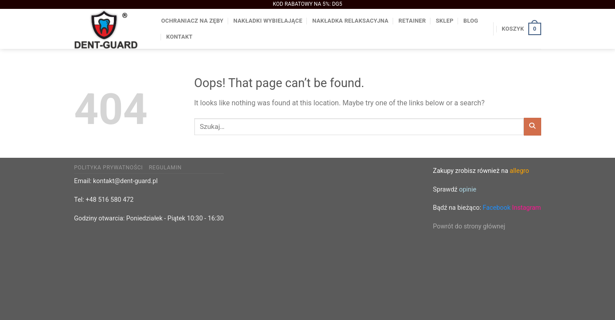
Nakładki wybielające (267, 20)
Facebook (496, 208)
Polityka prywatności (108, 167)
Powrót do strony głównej (469, 226)
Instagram (526, 208)
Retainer (412, 20)
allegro (519, 171)
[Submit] (532, 126)
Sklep (445, 20)
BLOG (470, 20)
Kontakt (179, 36)
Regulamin (165, 167)
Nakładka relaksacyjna (350, 20)
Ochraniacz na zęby (192, 20)
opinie (467, 189)
